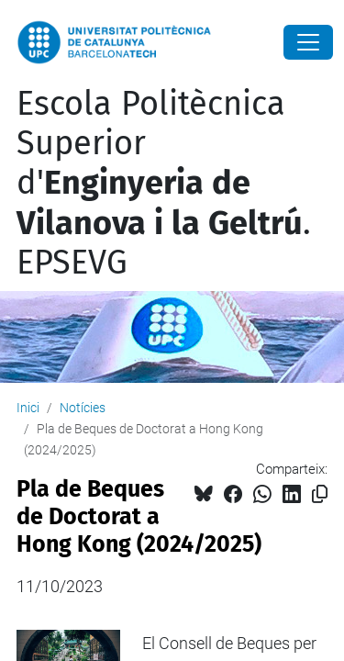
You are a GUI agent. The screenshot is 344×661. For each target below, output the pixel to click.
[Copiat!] (319, 494)
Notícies (82, 407)
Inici (28, 407)
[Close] (308, 42)
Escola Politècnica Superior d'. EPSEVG (164, 183)
